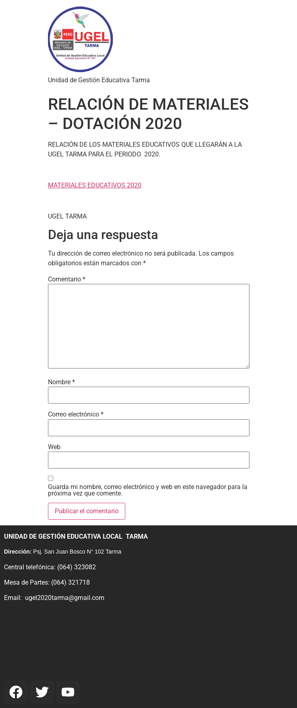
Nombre (61, 382)
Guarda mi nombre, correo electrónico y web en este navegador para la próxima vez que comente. (147, 490)
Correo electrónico (76, 414)
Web (54, 447)
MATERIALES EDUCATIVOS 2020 (94, 185)
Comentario (66, 279)
